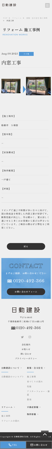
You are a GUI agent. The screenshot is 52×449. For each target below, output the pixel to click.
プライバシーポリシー (26, 358)
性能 (29, 386)
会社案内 (26, 344)
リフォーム (16, 18)
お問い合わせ (39, 444)
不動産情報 (32, 407)
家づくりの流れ (35, 381)
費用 (29, 399)
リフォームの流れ (10, 420)
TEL (13, 444)
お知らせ (26, 349)
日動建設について (10, 367)
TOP (5, 18)
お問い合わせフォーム (26, 291)
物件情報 (31, 414)
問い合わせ (26, 353)
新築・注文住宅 (35, 367)
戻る (26, 246)
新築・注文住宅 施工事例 (36, 18)
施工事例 (31, 376)
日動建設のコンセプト (12, 376)
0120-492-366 (29, 280)
